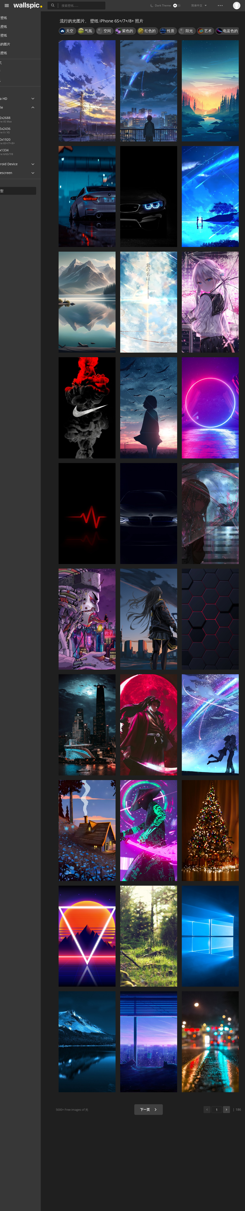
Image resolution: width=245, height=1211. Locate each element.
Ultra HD (14, 98)
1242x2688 (19, 117)
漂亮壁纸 (14, 53)
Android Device (20, 164)
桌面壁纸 (14, 35)
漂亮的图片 (16, 44)
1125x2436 (19, 128)
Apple (12, 107)
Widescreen (17, 173)
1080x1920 (34, 139)
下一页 (151, 1109)
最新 (14, 71)
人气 (14, 80)
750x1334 (18, 150)
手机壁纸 (14, 26)
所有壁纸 (14, 17)
